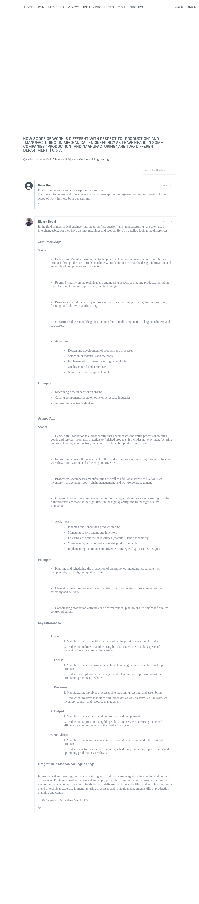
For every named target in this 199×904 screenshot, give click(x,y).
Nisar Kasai (46, 185)
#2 (39, 808)
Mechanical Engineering (94, 159)
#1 (39, 204)
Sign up (192, 6)
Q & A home (54, 159)
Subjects (70, 159)
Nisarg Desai (47, 221)
